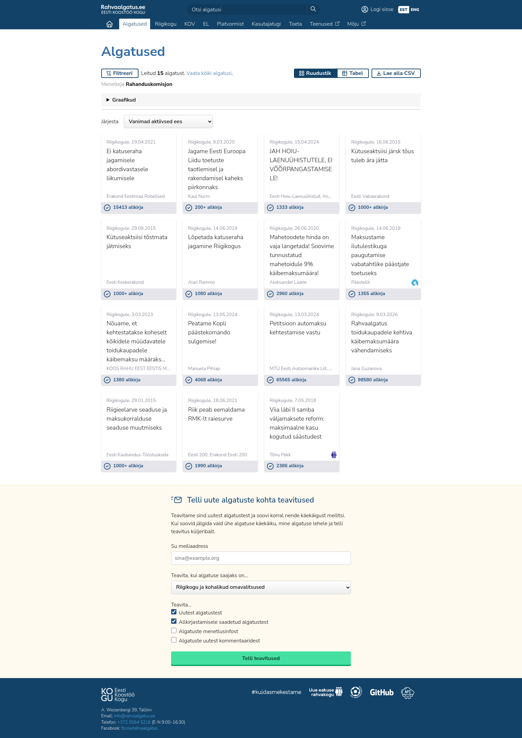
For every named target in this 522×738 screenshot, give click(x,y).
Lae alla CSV (399, 73)
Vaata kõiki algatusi (208, 73)
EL (206, 24)
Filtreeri (122, 73)
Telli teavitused (261, 658)
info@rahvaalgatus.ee (134, 716)
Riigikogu (165, 24)
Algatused (135, 24)
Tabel (356, 73)
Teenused (321, 24)
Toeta (295, 24)
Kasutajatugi (266, 24)
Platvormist (230, 24)
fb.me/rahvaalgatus (139, 728)
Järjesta (157, 121)
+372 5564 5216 (134, 722)
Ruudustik (318, 73)
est (403, 9)
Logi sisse (382, 9)
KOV (189, 24)
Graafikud (124, 100)
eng (415, 9)
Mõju (353, 24)
